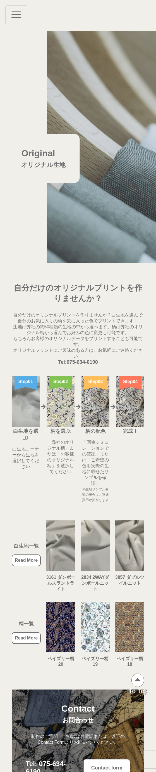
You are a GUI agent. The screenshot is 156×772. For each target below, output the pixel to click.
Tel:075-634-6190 (78, 362)
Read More (26, 560)
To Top (138, 691)
